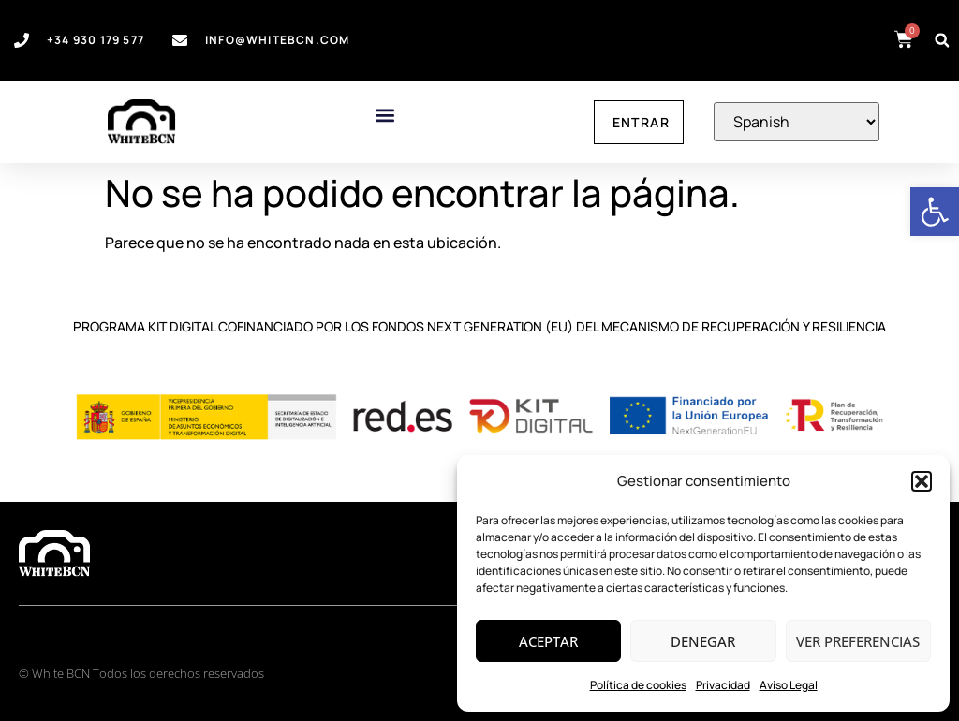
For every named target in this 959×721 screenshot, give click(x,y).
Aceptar (548, 641)
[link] (934, 211)
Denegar (703, 641)
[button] (921, 481)
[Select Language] (796, 121)
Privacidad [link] (723, 685)
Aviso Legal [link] (789, 685)
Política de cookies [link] (638, 685)
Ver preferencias (858, 641)
